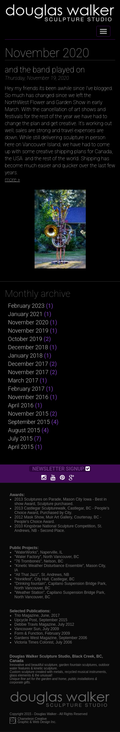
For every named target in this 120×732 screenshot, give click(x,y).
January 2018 (25, 355)
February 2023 (26, 305)
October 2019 (25, 339)
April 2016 (21, 405)
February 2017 (26, 388)
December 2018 (28, 347)
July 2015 (20, 438)
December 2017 (28, 363)
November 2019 (28, 330)
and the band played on (45, 69)
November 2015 (28, 413)
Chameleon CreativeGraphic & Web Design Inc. (37, 720)
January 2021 (25, 314)
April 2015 (21, 446)
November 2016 (28, 397)
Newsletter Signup (61, 469)
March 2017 (23, 380)
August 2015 (24, 430)
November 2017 (28, 372)
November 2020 (28, 322)
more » (12, 180)
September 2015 (29, 422)
